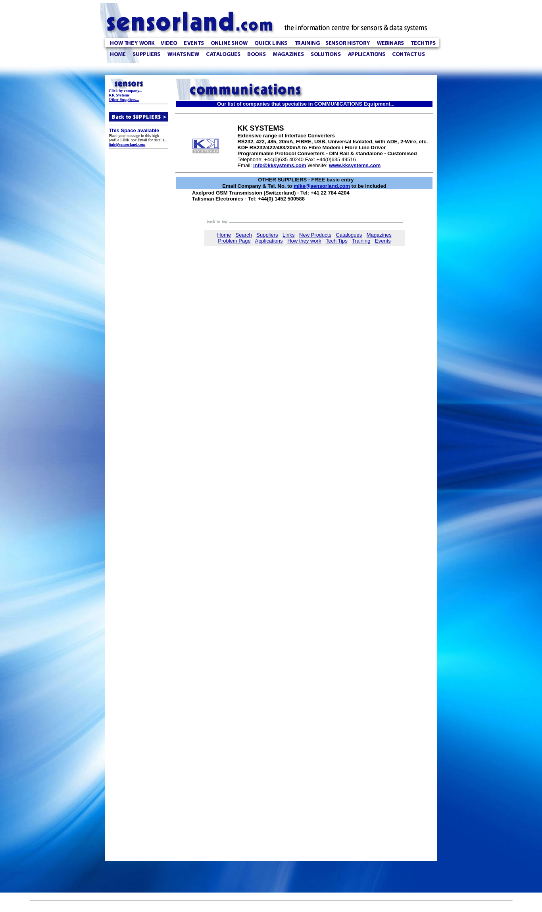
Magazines (379, 242)
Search (244, 242)
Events (383, 248)
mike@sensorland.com (322, 190)
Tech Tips (337, 248)
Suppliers (267, 242)
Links (288, 242)
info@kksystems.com (279, 169)
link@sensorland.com (127, 145)
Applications (269, 248)
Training (361, 248)
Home (224, 242)
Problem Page (234, 248)
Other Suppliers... (124, 100)
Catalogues (349, 242)
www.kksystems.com (355, 169)
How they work (304, 248)
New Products (315, 242)
